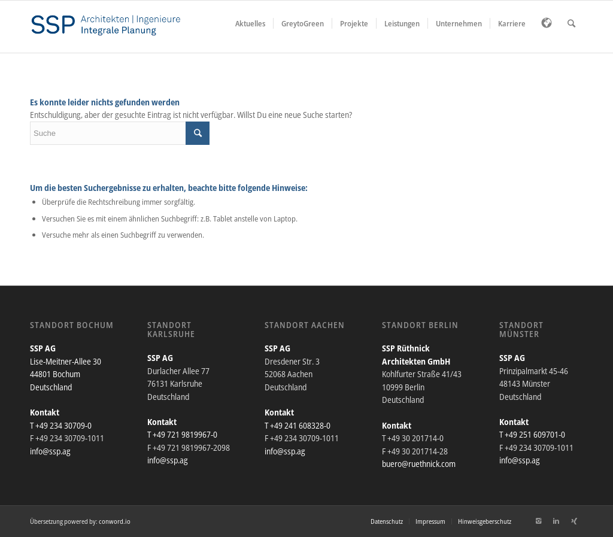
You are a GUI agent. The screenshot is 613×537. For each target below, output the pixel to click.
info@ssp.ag (50, 451)
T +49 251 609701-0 (532, 434)
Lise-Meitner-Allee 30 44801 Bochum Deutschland (65, 374)
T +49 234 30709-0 (61, 425)
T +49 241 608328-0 (297, 425)
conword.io (115, 521)
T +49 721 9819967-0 (182, 434)
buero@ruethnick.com (419, 463)
